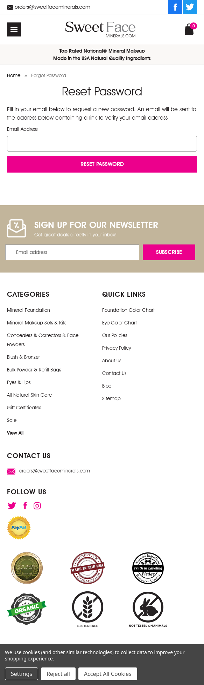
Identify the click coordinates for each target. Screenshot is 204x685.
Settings (21, 674)
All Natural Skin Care (29, 395)
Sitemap (111, 398)
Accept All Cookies (108, 674)
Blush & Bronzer (23, 357)
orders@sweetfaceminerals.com (48, 7)
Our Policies (114, 335)
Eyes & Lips (18, 382)
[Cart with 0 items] (189, 29)
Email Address (22, 129)
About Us (111, 360)
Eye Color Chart (119, 322)
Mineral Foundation (28, 310)
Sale (11, 420)
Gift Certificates (24, 407)
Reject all (58, 674)
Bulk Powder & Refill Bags (34, 369)
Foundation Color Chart (128, 310)
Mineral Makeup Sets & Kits (36, 322)
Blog (107, 386)
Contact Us (114, 373)
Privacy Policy (116, 348)
